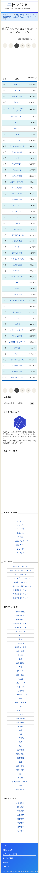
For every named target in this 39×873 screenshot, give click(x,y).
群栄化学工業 (17, 199)
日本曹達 (17, 223)
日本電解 (17, 324)
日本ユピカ (17, 170)
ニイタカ (17, 217)
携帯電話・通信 (20, 647)
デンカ (16, 158)
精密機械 (20, 758)
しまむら (20, 533)
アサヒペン (17, 271)
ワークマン (20, 521)
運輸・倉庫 (20, 770)
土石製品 (20, 738)
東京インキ (17, 205)
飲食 (20, 699)
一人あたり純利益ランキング (20, 586)
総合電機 (20, 750)
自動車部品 (20, 663)
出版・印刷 (20, 651)
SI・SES (20, 643)
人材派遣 (20, 691)
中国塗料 (17, 102)
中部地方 (20, 823)
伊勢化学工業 (17, 152)
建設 (20, 774)
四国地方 (20, 827)
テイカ (16, 247)
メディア (20, 635)
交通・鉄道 (20, 766)
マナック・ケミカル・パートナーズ (17, 109)
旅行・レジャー (20, 702)
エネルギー (20, 726)
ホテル (20, 706)
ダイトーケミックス (16, 300)
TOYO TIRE (17, 164)
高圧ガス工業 (17, 96)
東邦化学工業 (17, 176)
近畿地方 (20, 815)
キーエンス (20, 553)
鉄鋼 (20, 734)
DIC (16, 282)
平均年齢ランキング (20, 594)
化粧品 (20, 679)
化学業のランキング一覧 (25, 15)
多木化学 (17, 348)
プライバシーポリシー (11, 854)
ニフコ (16, 306)
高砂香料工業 (17, 253)
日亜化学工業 (17, 365)
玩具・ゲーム (20, 683)
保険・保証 (20, 619)
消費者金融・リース (20, 623)
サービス (20, 710)
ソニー (20, 517)
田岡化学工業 (17, 229)
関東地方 (20, 819)
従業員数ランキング (20, 590)
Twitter (6, 867)
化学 (20, 730)
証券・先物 (20, 616)
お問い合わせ (8, 850)
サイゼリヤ (20, 529)
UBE (17, 122)
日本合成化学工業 (17, 359)
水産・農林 (20, 722)
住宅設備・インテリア (20, 782)
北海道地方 (20, 803)
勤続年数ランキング (20, 598)
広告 (20, 639)
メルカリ (20, 525)
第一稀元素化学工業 (16, 146)
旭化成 (16, 134)
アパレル (20, 671)
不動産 (20, 778)
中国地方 (20, 811)
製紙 (20, 742)
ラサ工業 (17, 140)
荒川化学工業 (17, 371)
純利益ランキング (20, 582)
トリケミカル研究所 (16, 259)
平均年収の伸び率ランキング (20, 570)
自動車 (20, 655)
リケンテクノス (17, 211)
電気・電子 (20, 754)
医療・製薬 (20, 675)
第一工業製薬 (17, 188)
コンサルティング (20, 695)
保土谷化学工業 (17, 377)
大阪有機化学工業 (17, 235)
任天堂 (20, 537)
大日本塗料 (17, 312)
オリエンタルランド (20, 541)
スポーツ (20, 687)
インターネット (20, 627)
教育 (20, 667)
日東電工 (17, 84)
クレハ (16, 288)
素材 (20, 746)
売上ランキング (20, 574)
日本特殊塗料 (17, 241)
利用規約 (6, 862)
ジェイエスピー (17, 116)
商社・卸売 (20, 789)
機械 (20, 659)
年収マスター (19, 4)
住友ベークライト (17, 330)
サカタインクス (17, 194)
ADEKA (17, 90)
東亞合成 (17, 128)
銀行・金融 (20, 612)
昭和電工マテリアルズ (17, 342)
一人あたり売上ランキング (20, 578)
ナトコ (16, 318)
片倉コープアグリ (17, 182)
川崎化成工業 (17, 294)
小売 (20, 785)
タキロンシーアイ (16, 277)
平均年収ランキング (20, 566)
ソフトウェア (20, 631)
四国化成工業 (17, 336)
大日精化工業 (17, 265)
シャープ (20, 549)
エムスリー (20, 545)
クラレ (16, 354)
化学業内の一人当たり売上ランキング (17, 17)
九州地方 (20, 831)
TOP (4, 846)
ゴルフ (20, 714)
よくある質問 (8, 858)
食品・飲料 (20, 718)
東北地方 (20, 807)
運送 (20, 762)
